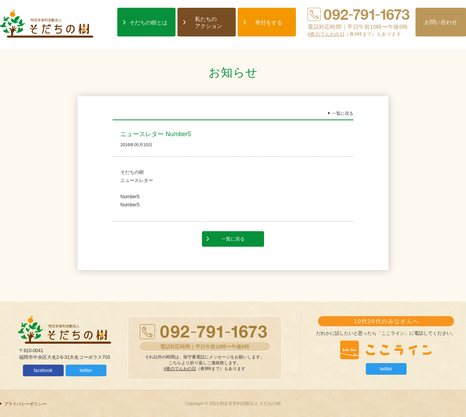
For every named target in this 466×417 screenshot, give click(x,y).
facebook (43, 370)
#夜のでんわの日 (326, 34)
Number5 (129, 196)
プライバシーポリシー (25, 403)
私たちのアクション (208, 22)
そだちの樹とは (148, 22)
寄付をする (268, 22)
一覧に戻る (342, 113)
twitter (86, 370)
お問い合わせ (440, 22)
